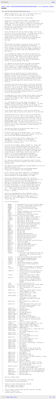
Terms (15, 397)
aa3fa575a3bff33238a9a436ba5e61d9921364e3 (24, 6)
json (54, 397)
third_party (45, 6)
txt (50, 397)
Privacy (11, 397)
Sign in (53, 2)
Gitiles (8, 397)
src (40, 6)
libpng (51, 6)
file (28, 11)
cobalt (3, 6)
